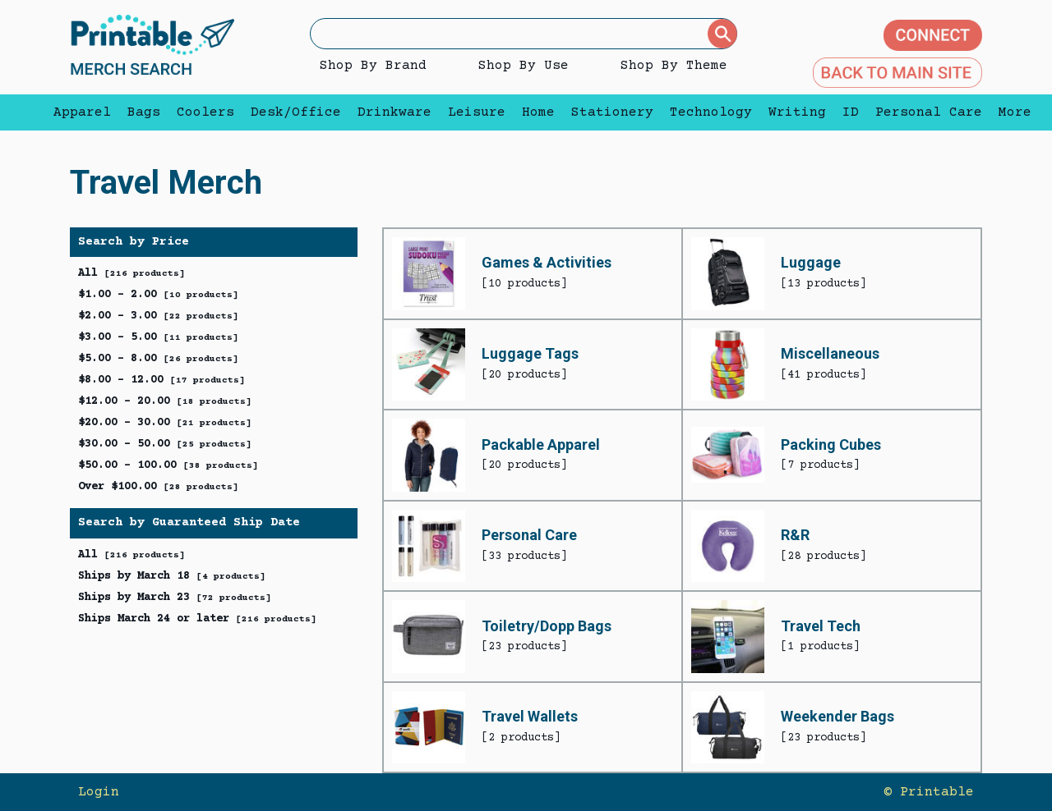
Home (538, 112)
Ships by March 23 (174, 597)
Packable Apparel (541, 444)
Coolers (205, 112)
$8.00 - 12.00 (161, 380)
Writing (797, 112)
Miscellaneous (830, 353)
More (1010, 112)
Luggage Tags (530, 353)
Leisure (476, 112)
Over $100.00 (158, 486)
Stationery (612, 112)
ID (850, 112)
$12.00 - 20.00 (164, 401)
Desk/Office (296, 112)
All (131, 273)
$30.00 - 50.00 (164, 444)
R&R (795, 534)
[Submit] (722, 33)
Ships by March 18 (171, 576)
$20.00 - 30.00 (164, 422)
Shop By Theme (674, 65)
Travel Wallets (530, 716)
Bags (143, 112)
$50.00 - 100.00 (168, 465)
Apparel (82, 112)
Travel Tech (821, 626)
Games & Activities (546, 262)
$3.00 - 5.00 (158, 337)
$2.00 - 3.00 (158, 316)
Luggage (811, 262)
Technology (711, 112)
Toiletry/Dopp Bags (546, 626)
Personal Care (928, 112)
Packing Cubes (831, 444)
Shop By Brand (373, 65)
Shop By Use (523, 65)
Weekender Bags (837, 716)
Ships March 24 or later (197, 618)
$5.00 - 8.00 (158, 358)
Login (98, 792)
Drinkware (394, 112)
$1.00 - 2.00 (158, 294)
